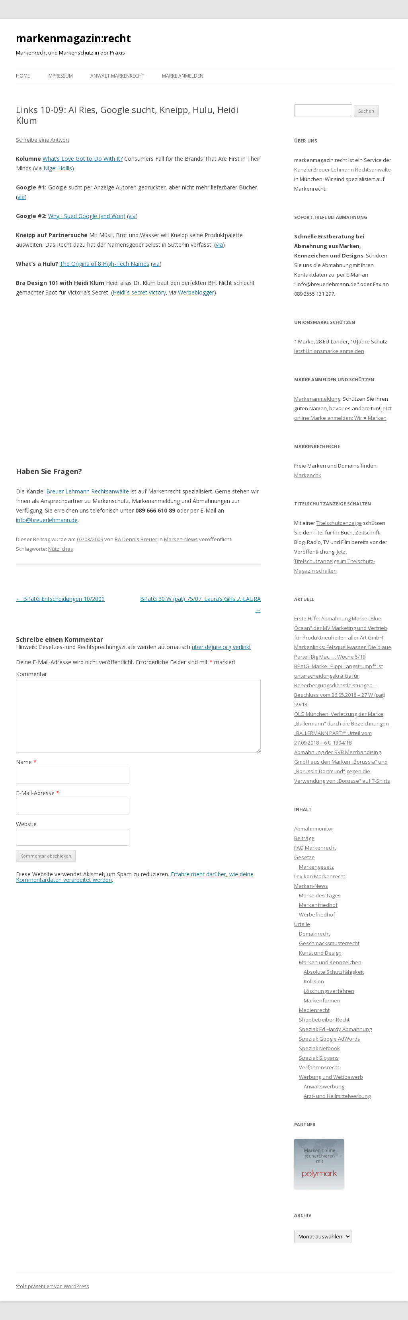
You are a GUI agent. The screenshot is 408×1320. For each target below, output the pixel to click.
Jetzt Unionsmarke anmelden (329, 351)
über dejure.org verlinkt (221, 647)
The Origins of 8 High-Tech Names (104, 263)
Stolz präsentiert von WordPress (52, 1286)
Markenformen (322, 1000)
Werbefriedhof (317, 914)
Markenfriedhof (318, 905)
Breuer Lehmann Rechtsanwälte (87, 491)
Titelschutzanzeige (339, 522)
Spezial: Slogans (319, 1057)
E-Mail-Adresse (37, 793)
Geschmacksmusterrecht (329, 943)
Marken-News (181, 539)
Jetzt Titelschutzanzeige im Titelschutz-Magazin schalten (334, 561)
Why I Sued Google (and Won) (86, 216)
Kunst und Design (320, 952)
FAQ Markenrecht (315, 847)
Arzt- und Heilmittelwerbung (337, 1096)
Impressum (60, 75)
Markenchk (307, 475)
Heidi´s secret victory (139, 292)
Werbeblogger (196, 292)
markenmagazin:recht (73, 38)
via (21, 197)
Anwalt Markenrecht (117, 75)
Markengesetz (316, 866)
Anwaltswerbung (324, 1086)
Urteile (302, 924)
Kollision (314, 981)
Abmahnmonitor (313, 828)
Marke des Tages (320, 895)
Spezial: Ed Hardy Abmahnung (335, 1029)
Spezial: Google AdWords (329, 1038)
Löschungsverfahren (329, 990)
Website (26, 824)
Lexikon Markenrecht (319, 876)
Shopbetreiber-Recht (324, 1019)
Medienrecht (314, 1010)
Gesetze (304, 857)
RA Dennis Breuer (136, 539)
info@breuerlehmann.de (47, 520)
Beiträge (304, 838)
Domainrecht (314, 933)
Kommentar (31, 674)
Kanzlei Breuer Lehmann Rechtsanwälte (342, 169)
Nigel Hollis (57, 168)
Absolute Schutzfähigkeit (334, 971)
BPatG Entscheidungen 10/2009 (60, 598)
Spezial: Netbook (319, 1048)
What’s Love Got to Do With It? (83, 158)
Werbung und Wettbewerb (331, 1076)
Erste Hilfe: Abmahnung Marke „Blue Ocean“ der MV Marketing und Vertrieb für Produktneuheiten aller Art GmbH (340, 628)
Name (26, 762)
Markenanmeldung (317, 398)
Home (23, 75)
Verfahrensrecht (319, 1067)
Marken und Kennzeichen (330, 962)
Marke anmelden (182, 75)
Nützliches (60, 548)
